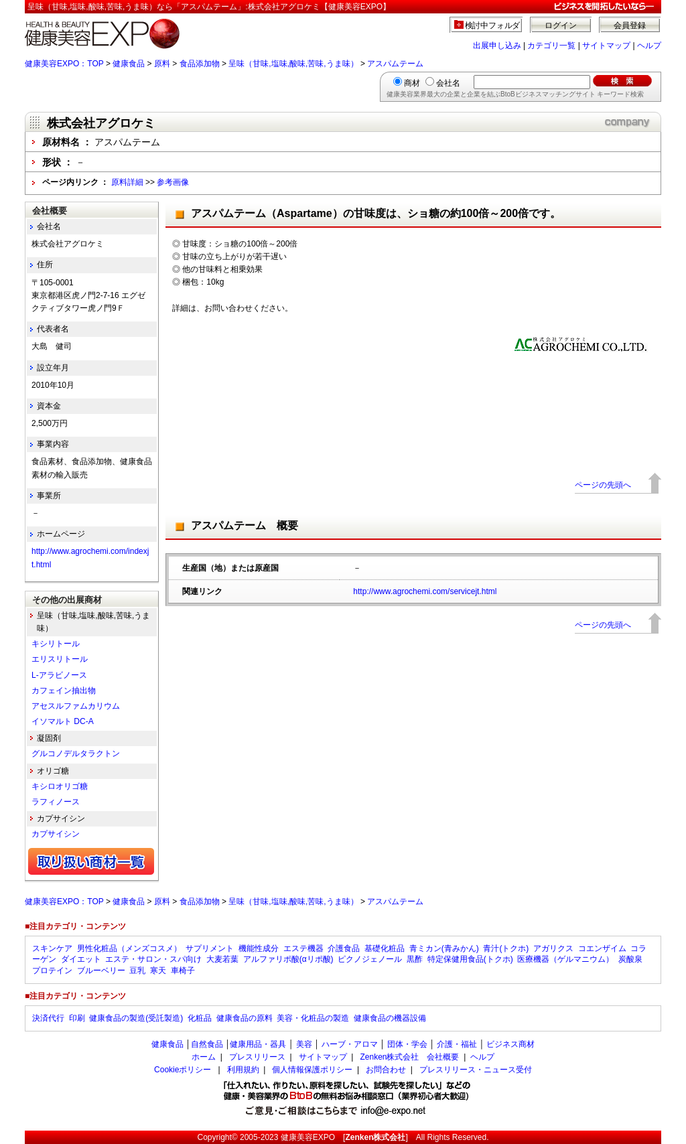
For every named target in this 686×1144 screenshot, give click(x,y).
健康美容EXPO (308, 1137)
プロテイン (52, 970)
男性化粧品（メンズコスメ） (129, 948)
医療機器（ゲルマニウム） (565, 959)
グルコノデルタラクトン (75, 753)
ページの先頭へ (603, 485)
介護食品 (344, 948)
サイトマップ (606, 45)
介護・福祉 (457, 1044)
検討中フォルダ (493, 25)
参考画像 (173, 182)
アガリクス (553, 948)
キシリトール (55, 643)
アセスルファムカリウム (75, 706)
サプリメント (210, 948)
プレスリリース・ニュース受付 (475, 1069)
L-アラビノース (59, 675)
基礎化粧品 (384, 948)
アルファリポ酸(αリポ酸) (288, 959)
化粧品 (200, 1018)
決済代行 (48, 1018)
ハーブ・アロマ (350, 1044)
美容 (304, 1044)
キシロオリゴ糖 (59, 786)
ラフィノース (55, 801)
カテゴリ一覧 (551, 45)
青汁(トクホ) (506, 948)
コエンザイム (602, 948)
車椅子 (183, 970)
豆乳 (137, 970)
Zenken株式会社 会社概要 (409, 1057)
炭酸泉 (630, 959)
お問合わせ (386, 1069)
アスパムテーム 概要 (244, 525)
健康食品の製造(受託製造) (136, 1018)
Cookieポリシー (182, 1069)
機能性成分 (258, 948)
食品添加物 (200, 63)
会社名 (448, 83)
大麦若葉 (222, 959)
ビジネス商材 (510, 1044)
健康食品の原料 (244, 1018)
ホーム (204, 1057)
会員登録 (630, 25)
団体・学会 (407, 1044)
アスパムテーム (395, 63)
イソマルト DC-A (62, 721)
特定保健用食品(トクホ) (470, 959)
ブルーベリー (101, 970)
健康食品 (129, 63)
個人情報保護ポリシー (312, 1069)
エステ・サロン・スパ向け (153, 959)
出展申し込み (497, 45)
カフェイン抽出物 (63, 690)
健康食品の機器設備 (390, 1018)
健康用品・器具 (258, 1044)
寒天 (158, 970)
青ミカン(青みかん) (444, 948)
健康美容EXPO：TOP (64, 63)
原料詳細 (127, 182)
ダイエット (81, 959)
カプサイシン (55, 834)
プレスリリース (257, 1057)
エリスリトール (59, 659)
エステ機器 (303, 948)
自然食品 (207, 1044)
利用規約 (243, 1069)
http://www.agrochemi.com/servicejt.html (424, 591)
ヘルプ (649, 45)
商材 (412, 83)
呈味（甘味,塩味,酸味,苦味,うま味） (293, 63)
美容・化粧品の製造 (313, 1018)
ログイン (561, 25)
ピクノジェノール (370, 959)
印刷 (77, 1018)
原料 (162, 63)
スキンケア (52, 948)
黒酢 (415, 959)
